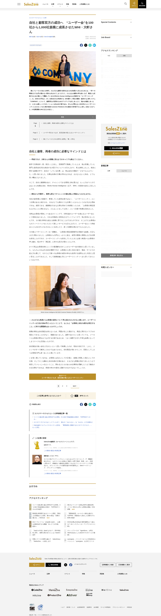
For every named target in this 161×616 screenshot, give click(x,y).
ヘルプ (62, 607)
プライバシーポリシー (119, 607)
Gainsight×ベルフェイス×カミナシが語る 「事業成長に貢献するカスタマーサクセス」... (63, 425)
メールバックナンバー (116, 143)
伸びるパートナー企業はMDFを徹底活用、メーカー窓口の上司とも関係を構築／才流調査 (81, 507)
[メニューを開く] (19, 4)
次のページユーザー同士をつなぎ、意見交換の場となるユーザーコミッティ (62, 377)
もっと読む (36, 427)
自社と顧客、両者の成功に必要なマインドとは (58, 123)
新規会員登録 (116, 148)
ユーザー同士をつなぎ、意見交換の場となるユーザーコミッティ (64, 132)
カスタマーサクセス (35, 45)
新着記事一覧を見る (116, 255)
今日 (109, 55)
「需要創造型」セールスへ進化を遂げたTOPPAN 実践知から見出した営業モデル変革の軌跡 (81, 516)
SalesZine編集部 (48, 36)
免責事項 (89, 607)
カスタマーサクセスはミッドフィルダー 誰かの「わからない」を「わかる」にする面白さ (63, 422)
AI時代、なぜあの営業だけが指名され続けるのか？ (115, 226)
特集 (67, 4)
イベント (60, 4)
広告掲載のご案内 (124, 565)
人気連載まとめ (84, 4)
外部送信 (129, 607)
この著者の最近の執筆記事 (52, 450)
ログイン (116, 153)
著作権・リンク (71, 607)
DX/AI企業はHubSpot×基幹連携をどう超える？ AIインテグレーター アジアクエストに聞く (81, 524)
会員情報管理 (81, 607)
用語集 (74, 4)
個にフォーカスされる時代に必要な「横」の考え (59, 139)
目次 (77, 117)
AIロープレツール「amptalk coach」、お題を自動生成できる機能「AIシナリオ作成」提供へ (46, 524)
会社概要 (96, 607)
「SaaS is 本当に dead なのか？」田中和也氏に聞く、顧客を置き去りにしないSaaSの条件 (46, 533)
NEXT (75, 386)
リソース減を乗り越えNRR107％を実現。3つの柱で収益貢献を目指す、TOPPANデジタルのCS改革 (46, 507)
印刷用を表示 (35, 404)
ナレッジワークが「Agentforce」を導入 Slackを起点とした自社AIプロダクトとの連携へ (81, 533)
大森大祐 (38, 36)
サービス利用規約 (105, 607)
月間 (124, 55)
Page (35, 132)
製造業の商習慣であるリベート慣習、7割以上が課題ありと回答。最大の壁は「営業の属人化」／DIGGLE (46, 516)
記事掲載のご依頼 (107, 565)
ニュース (45, 4)
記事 (52, 4)
